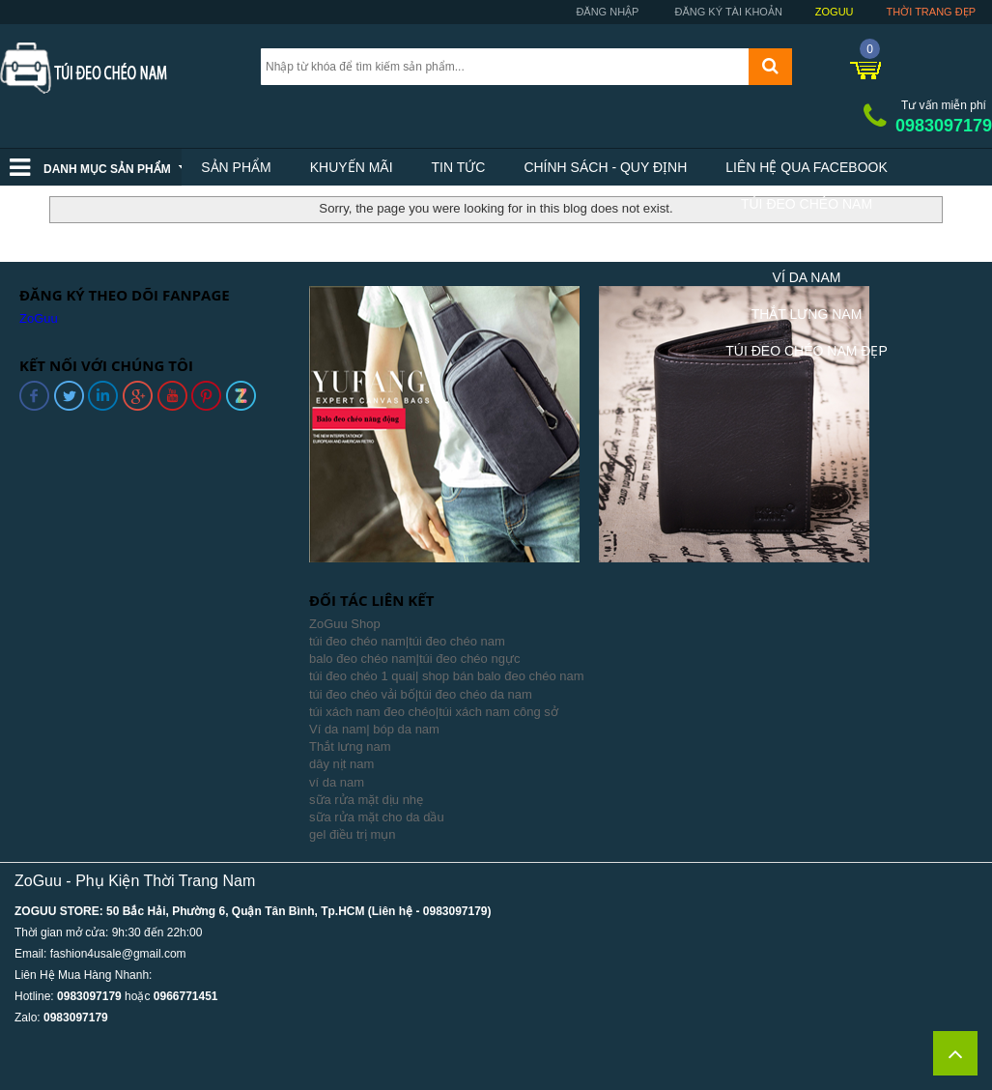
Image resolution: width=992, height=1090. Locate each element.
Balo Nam (806, 240)
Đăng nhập (605, 11)
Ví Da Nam (807, 277)
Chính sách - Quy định (605, 167)
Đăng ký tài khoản (726, 11)
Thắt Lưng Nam (807, 314)
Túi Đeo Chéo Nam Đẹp (806, 351)
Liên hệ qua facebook (806, 167)
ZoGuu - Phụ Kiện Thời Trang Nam (134, 881)
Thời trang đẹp (931, 11)
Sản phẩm (235, 167)
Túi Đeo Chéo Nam (806, 204)
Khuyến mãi (351, 167)
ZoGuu (834, 11)
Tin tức (459, 167)
